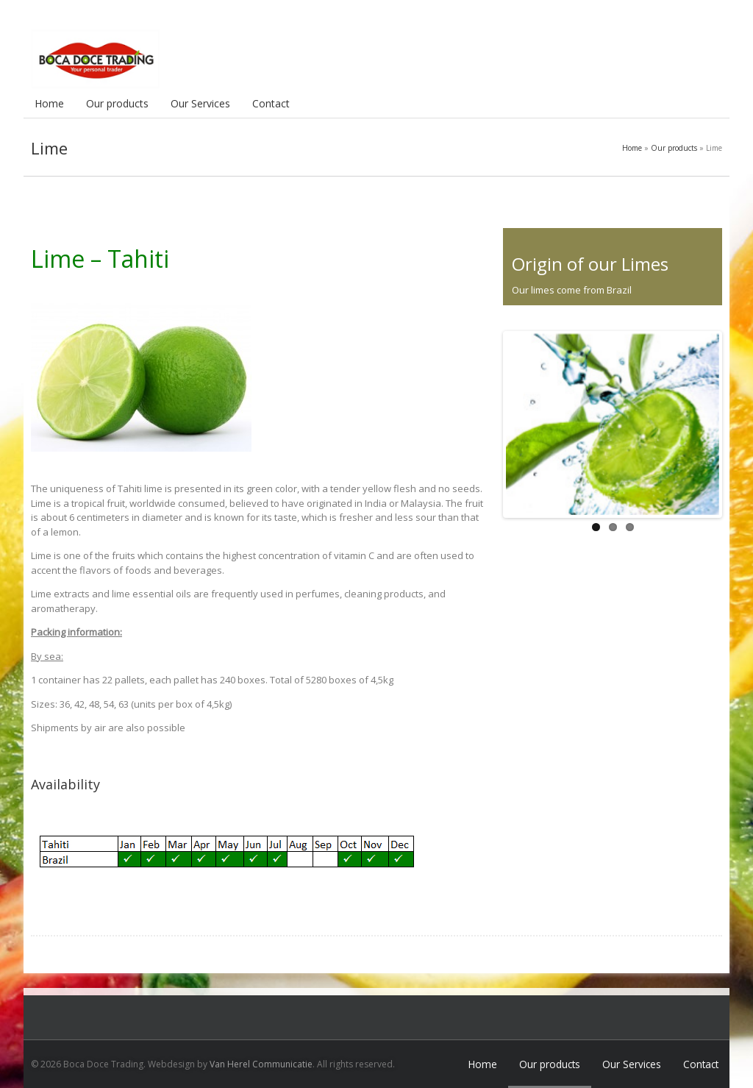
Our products (117, 103)
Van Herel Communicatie (261, 1064)
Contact (271, 103)
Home (49, 103)
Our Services (200, 103)
